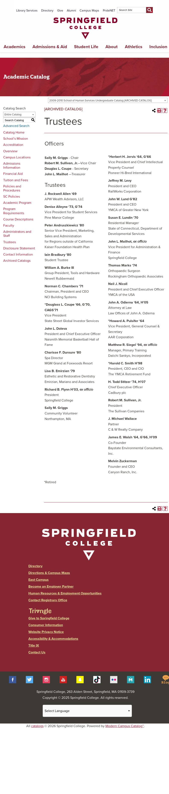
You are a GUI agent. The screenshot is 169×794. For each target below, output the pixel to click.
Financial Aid (13, 174)
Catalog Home (14, 132)
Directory (47, 10)
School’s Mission (15, 139)
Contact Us (36, 652)
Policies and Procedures (12, 188)
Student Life (86, 46)
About (111, 46)
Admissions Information (11, 165)
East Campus (38, 580)
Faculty (8, 225)
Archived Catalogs (17, 261)
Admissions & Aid (49, 46)
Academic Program (17, 203)
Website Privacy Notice (46, 632)
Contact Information (18, 254)
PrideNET (109, 10)
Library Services (27, 10)
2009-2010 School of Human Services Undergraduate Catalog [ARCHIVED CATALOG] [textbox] (100, 100)
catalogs (37, 726)
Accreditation (13, 145)
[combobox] (108, 100)
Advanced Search (16, 126)
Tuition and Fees (15, 180)
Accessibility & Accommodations (53, 639)
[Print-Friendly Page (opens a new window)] (159, 110)
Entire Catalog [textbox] (12, 114)
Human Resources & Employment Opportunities (65, 593)
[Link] (85, 40)
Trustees (9, 242)
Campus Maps (89, 10)
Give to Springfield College (48, 618)
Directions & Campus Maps (49, 573)
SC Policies (11, 196)
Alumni (71, 10)
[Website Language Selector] (87, 711)
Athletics (133, 46)
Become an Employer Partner (51, 586)
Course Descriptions (18, 219)
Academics (14, 46)
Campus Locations (17, 157)
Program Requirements (13, 211)
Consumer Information (45, 625)
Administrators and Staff (17, 234)
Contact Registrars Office (47, 600)
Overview (10, 151)
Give (60, 10)
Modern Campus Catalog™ (124, 726)
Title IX (33, 645)
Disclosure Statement (19, 248)
